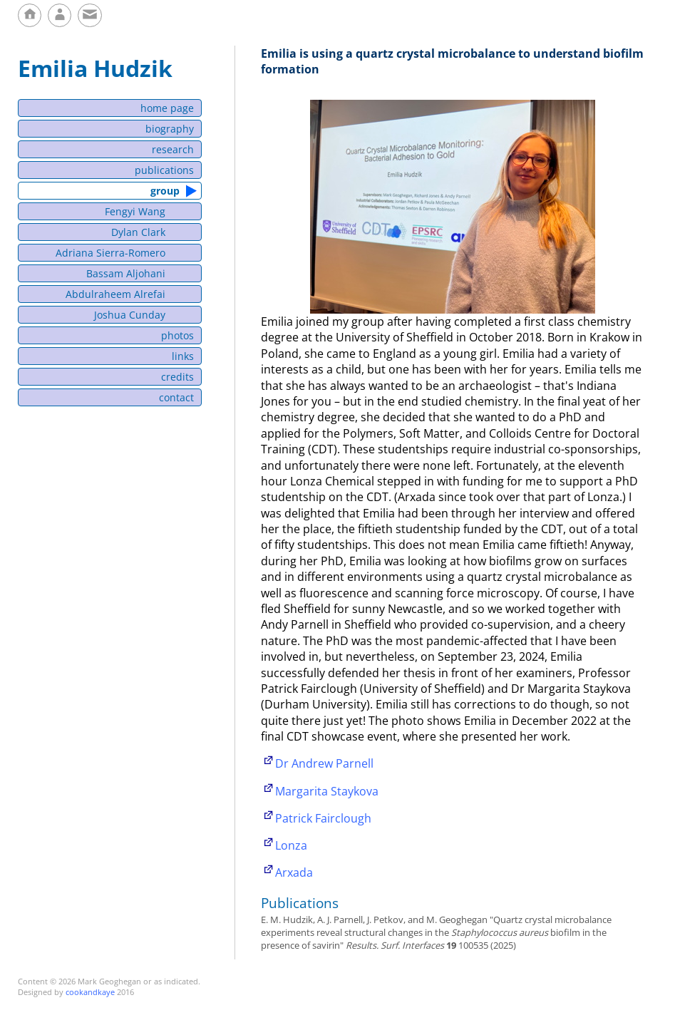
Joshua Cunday (129, 314)
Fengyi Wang (135, 211)
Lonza (291, 845)
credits (177, 376)
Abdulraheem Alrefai (115, 294)
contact (176, 397)
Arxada (294, 872)
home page (167, 108)
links (183, 356)
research (173, 149)
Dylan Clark (138, 232)
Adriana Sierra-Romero (110, 252)
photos (177, 335)
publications (164, 170)
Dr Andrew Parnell (324, 763)
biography (169, 128)
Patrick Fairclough (323, 818)
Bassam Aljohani (125, 273)
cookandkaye (90, 991)
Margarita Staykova (326, 791)
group (165, 190)
